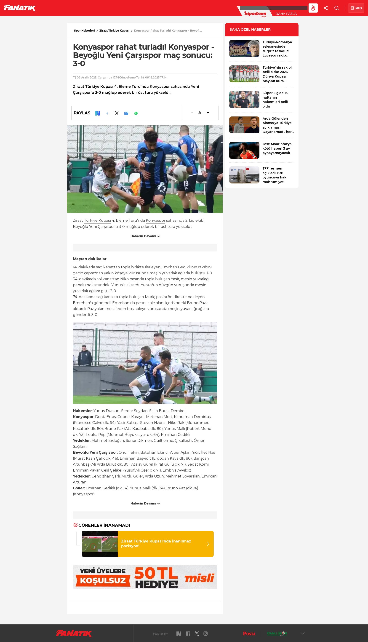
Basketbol (105, 8)
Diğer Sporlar (251, 8)
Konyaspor (155, 220)
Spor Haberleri (84, 30)
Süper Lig (76, 8)
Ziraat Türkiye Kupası (114, 30)
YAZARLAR (159, 8)
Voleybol (133, 8)
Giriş (356, 8)
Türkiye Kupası (97, 220)
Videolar (282, 8)
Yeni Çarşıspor (102, 226)
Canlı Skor (187, 8)
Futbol (52, 8)
